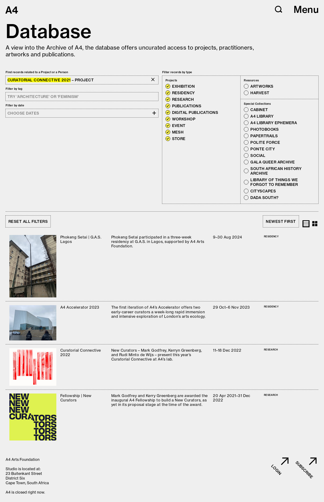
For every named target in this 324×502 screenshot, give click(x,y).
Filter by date (15, 105)
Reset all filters (28, 221)
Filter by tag (14, 88)
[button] (278, 9)
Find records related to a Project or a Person (37, 72)
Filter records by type (177, 72)
